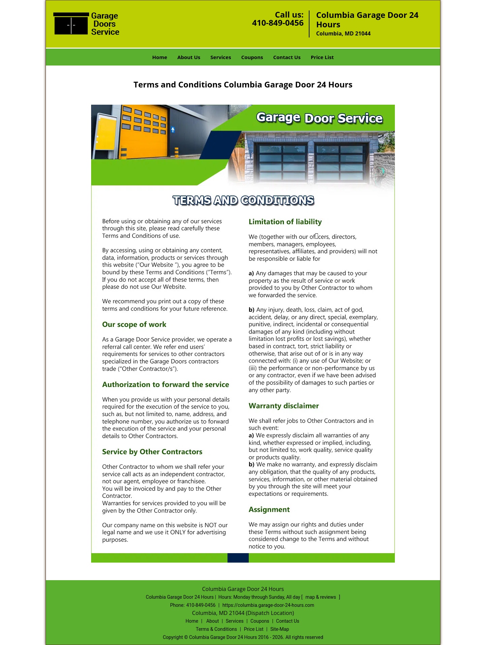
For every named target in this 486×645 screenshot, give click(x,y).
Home (159, 57)
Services (221, 57)
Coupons (252, 57)
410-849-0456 (278, 22)
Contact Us (286, 57)
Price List (322, 57)
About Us (188, 57)
